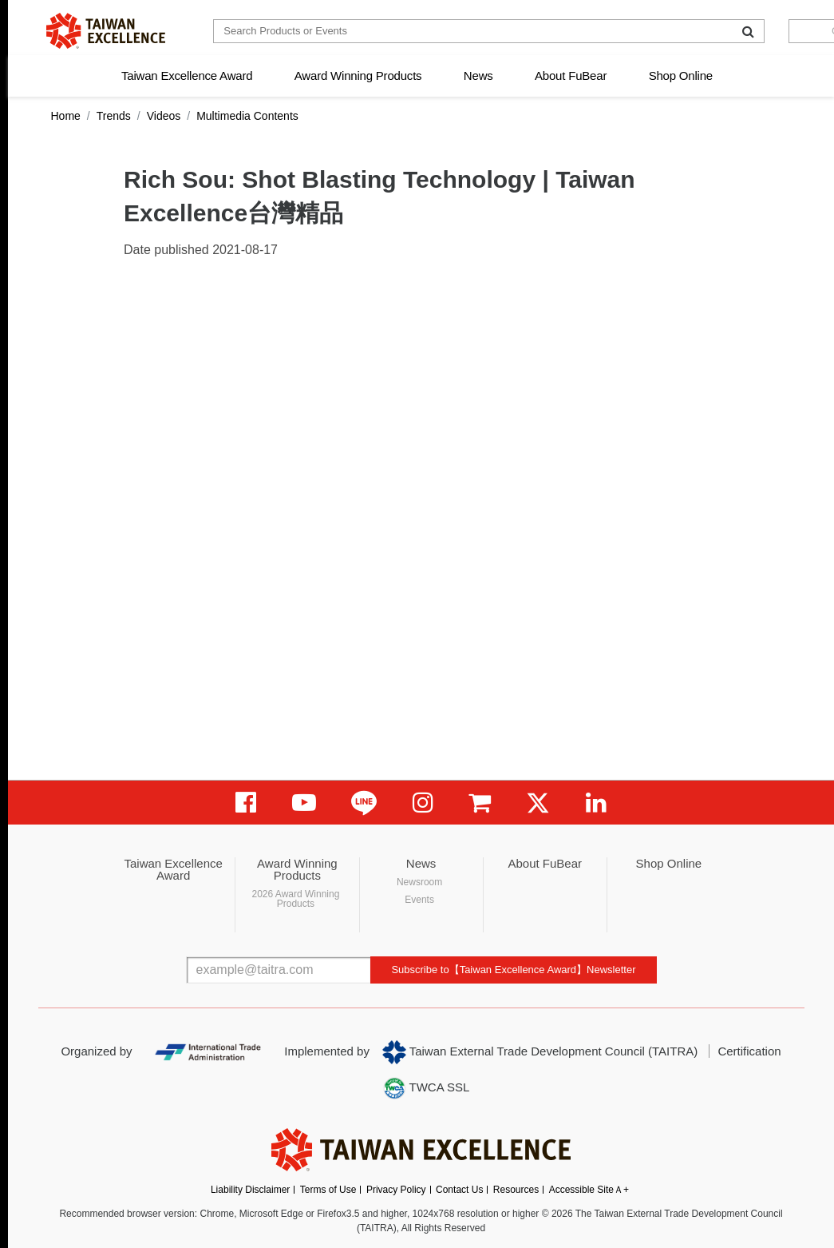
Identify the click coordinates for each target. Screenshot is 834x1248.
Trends (114, 115)
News (478, 75)
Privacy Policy (396, 1189)
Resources (516, 1189)
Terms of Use (328, 1189)
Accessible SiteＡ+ (589, 1189)
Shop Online (681, 75)
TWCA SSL (426, 1088)
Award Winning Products (358, 75)
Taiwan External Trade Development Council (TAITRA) (540, 1052)
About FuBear (571, 75)
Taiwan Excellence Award (186, 75)
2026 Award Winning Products (295, 898)
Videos (164, 115)
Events (419, 899)
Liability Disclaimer (250, 1189)
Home (66, 115)
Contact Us (459, 1189)
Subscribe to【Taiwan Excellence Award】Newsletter (513, 970)
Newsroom (419, 882)
